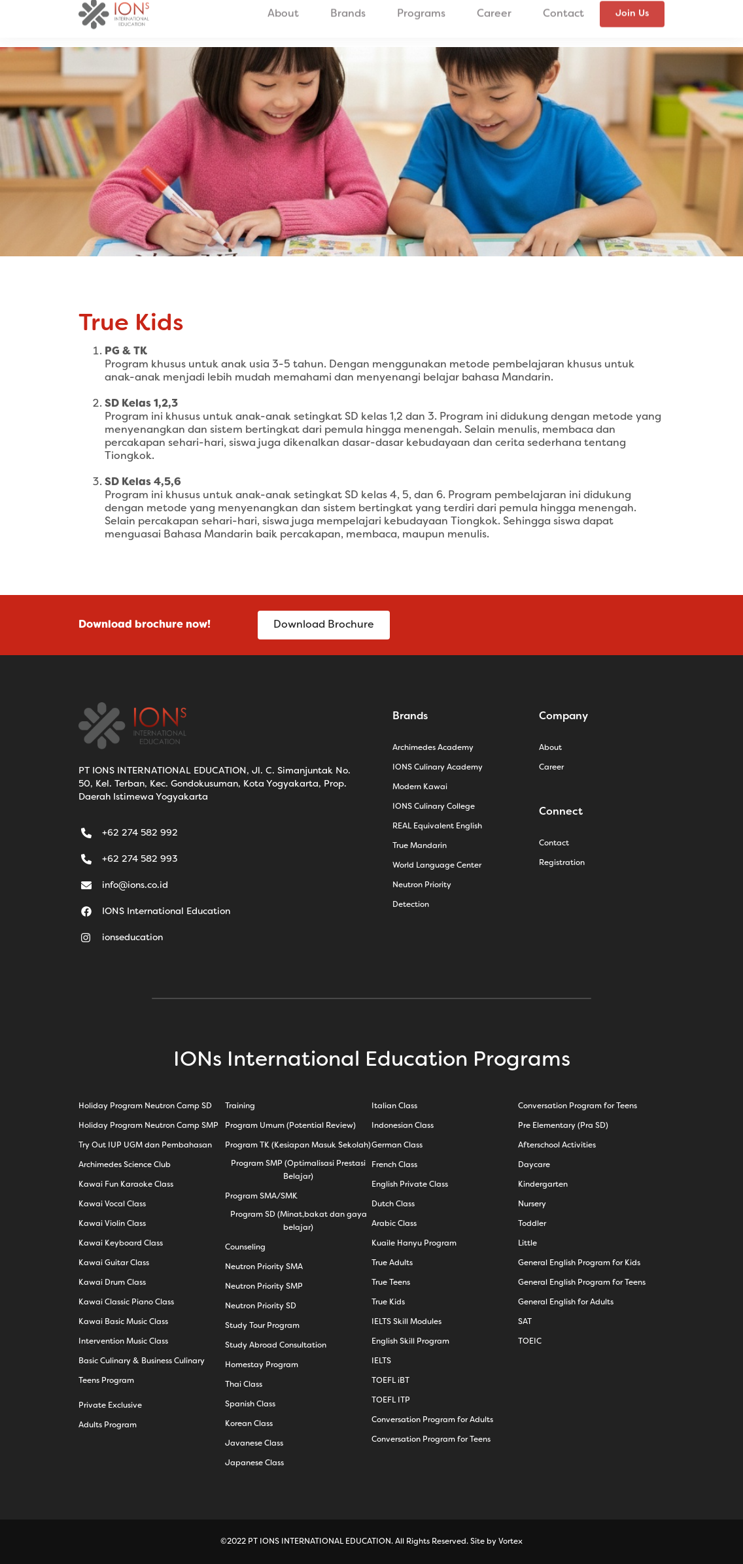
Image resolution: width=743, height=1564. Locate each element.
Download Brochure (323, 625)
